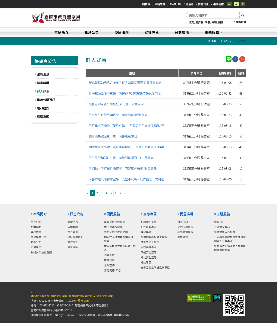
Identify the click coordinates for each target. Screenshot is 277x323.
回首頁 (146, 4)
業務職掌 (36, 232)
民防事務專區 (149, 247)
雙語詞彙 (203, 4)
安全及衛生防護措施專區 (155, 267)
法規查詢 (109, 265)
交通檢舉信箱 (185, 226)
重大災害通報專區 (114, 221)
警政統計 (43, 108)
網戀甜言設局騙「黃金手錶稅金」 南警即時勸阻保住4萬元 (128, 147)
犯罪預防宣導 (149, 221)
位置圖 (83, 300)
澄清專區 (43, 116)
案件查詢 (183, 237)
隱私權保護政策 (40, 296)
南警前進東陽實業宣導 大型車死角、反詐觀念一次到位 (126, 179)
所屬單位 (36, 247)
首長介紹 (36, 221)
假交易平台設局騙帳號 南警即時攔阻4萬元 (118, 114)
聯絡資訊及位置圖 (41, 252)
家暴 (207, 22)
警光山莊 (219, 221)
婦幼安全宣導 (149, 257)
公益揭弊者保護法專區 (154, 237)
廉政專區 (146, 232)
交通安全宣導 (149, 252)
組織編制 (36, 226)
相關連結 (218, 4)
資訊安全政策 (105, 296)
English (175, 4)
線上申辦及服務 (113, 226)
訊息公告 (226, 41)
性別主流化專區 (150, 242)
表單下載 (109, 255)
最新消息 (43, 74)
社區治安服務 (222, 226)
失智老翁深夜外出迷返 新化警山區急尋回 (116, 104)
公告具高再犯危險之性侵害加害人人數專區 (230, 239)
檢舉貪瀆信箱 (185, 232)
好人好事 (43, 91)
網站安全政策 (59, 296)
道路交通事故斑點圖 (116, 232)
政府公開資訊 (46, 99)
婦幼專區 (146, 262)
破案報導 (43, 82)
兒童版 (190, 4)
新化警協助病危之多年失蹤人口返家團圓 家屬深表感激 (125, 82)
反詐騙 (199, 22)
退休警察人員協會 (224, 232)
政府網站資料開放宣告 (82, 296)
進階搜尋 (240, 22)
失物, (215, 22)
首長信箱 (183, 221)
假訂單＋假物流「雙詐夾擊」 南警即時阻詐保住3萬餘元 (126, 125)
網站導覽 (160, 4)
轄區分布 (36, 242)
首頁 (212, 41)
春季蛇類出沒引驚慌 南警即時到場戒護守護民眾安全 (125, 93)
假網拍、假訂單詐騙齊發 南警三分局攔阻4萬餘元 (123, 168)
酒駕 (191, 22)
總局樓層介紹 (39, 237)
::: (139, 4)
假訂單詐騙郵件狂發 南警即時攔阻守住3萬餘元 (121, 157)
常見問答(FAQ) (112, 270)
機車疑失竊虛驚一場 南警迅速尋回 (113, 136)
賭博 (220, 22)
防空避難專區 (149, 226)
